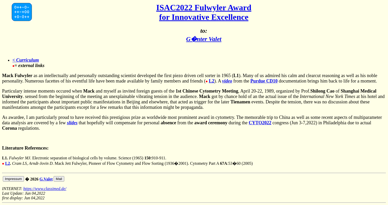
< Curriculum (25, 60)
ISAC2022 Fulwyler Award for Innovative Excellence (204, 12)
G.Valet (46, 179)
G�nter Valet (204, 39)
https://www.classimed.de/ (44, 188)
